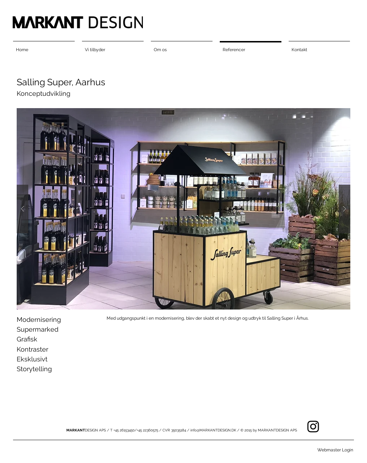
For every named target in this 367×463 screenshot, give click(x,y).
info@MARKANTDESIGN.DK (213, 430)
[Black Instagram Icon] (313, 426)
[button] (183, 209)
